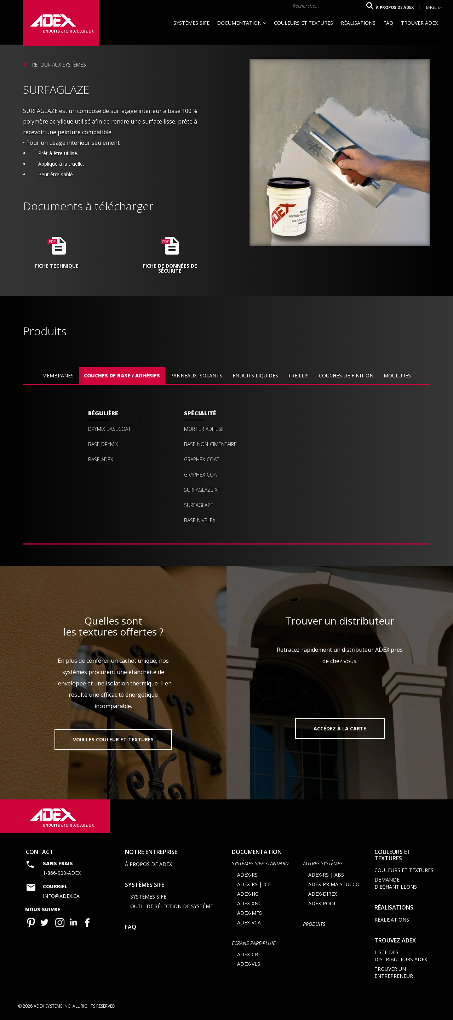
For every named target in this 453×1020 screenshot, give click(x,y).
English (434, 7)
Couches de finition (346, 375)
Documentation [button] (241, 22)
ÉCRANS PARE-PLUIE (253, 943)
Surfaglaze (198, 505)
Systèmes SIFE (191, 22)
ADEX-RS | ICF (254, 884)
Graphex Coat (201, 459)
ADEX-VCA (249, 922)
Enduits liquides (255, 375)
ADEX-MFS (249, 913)
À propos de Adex (395, 7)
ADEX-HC (247, 893)
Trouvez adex (395, 940)
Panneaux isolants (196, 375)
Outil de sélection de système (171, 906)
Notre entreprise (151, 852)
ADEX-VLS (248, 964)
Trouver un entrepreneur (393, 972)
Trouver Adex (419, 22)
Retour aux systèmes (59, 64)
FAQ (388, 22)
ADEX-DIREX (322, 893)
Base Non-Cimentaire (210, 444)
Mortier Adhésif (204, 429)
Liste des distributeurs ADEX (400, 956)
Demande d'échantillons (395, 883)
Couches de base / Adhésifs (122, 375)
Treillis (298, 375)
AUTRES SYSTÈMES (323, 863)
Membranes (58, 375)
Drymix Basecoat (109, 429)
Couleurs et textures (303, 22)
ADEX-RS (247, 874)
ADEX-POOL (322, 903)
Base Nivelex (200, 520)
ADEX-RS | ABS (326, 874)
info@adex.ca (61, 896)
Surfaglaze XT (202, 490)
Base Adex (100, 459)
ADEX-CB (247, 954)
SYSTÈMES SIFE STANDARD (260, 863)
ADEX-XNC (249, 903)
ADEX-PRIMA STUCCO (334, 884)
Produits (314, 924)
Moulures (397, 375)
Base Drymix (103, 444)
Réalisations (358, 22)
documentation (257, 852)
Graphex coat (201, 474)
